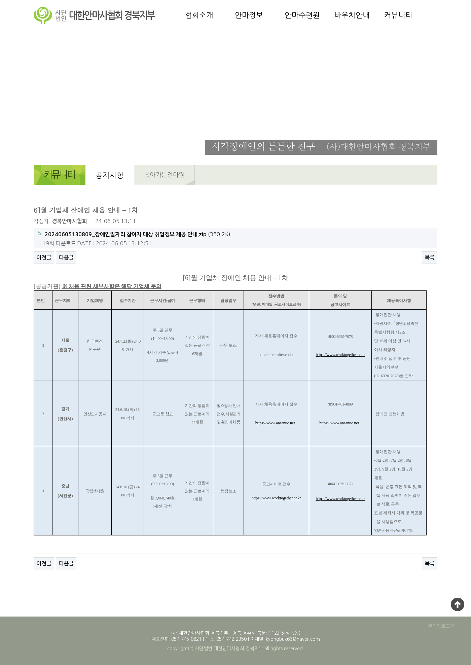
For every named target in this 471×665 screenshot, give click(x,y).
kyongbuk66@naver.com (293, 639)
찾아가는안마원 (164, 175)
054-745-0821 (186, 639)
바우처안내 (352, 15)
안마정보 (249, 15)
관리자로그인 (441, 626)
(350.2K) (133, 234)
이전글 (43, 257)
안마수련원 (302, 15)
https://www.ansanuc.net (275, 423)
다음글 (66, 257)
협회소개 (199, 15)
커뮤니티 (398, 15)
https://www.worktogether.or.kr (340, 354)
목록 (430, 257)
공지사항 (110, 175)
